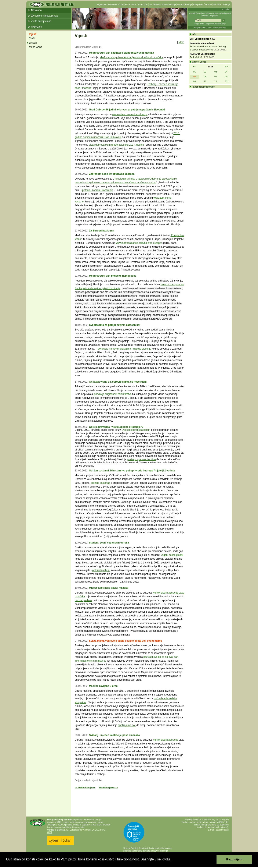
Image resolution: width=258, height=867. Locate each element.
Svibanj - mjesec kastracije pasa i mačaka (114, 735)
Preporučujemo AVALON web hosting (210, 27)
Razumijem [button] (234, 859)
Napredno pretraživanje (216, 24)
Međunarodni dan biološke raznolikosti (112, 275)
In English (226, 9)
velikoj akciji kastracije (165, 739)
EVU (66, 830)
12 (226, 81)
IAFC (102, 830)
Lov (150, 4)
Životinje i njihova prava (44, 15)
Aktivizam (36, 26)
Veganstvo (101, 4)
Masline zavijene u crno (103, 685)
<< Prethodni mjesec (85, 787)
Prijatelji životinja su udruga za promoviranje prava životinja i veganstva (210, 14)
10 (205, 81)
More (181, 42)
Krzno (121, 4)
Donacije (226, 4)
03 (215, 71)
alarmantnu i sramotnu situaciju (129, 114)
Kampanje (198, 4)
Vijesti (32, 34)
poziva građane (83, 600)
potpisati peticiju (101, 570)
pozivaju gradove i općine (141, 459)
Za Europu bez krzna (101, 230)
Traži (31, 38)
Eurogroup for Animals (80, 830)
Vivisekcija (112, 4)
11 (215, 81)
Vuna (133, 4)
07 (215, 76)
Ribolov (156, 4)
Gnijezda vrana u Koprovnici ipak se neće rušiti (117, 381)
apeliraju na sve (127, 725)
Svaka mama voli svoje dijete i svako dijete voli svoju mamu (125, 640)
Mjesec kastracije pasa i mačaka (108, 587)
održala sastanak (100, 482)
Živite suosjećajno (41, 21)
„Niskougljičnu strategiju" (136, 429)
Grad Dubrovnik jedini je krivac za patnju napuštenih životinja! (127, 109)
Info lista (217, 4)
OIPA (49, 832)
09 (194, 81)
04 (226, 71)
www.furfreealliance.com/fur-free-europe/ (139, 242)
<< (194, 66)
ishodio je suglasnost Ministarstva (112, 394)
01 (194, 71)
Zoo (146, 4)
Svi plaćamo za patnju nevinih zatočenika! (114, 324)
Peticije (188, 4)
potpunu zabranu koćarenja (97, 190)
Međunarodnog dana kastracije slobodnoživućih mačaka (131, 57)
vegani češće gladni (172, 554)
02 (205, 71)
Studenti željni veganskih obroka (109, 542)
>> (226, 66)
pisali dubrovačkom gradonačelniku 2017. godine (116, 144)
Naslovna (36, 10)
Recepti (180, 4)
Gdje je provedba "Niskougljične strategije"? (116, 426)
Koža (127, 4)
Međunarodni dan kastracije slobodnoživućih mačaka (121, 52)
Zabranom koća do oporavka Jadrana (111, 173)
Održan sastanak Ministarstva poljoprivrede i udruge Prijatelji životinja (132, 470)
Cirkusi (140, 4)
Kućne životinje (168, 4)
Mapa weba (199, 24)
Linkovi (33, 42)
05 (194, 76)
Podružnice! (196, 57)
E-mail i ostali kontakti (218, 830)
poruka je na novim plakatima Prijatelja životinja (124, 348)
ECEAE (95, 830)
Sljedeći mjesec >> (108, 787)
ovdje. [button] (166, 859)
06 (205, 76)
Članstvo (208, 4)
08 (226, 76)
